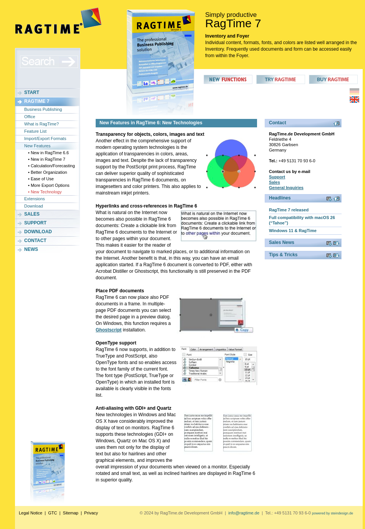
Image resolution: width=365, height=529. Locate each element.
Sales (32, 214)
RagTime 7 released (289, 210)
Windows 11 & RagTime (293, 230)
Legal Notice (30, 513)
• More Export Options (49, 185)
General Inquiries (286, 187)
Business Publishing (43, 109)
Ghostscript (108, 330)
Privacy (91, 513)
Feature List (35, 131)
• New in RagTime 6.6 (48, 152)
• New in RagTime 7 (46, 159)
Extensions (34, 198)
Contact (35, 240)
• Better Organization (47, 172)
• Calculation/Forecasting (51, 165)
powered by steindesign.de (332, 513)
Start (31, 92)
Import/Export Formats (45, 138)
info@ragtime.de (243, 513)
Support (35, 223)
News (31, 249)
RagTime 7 (36, 101)
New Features (37, 145)
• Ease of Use (41, 178)
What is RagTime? (41, 124)
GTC (52, 513)
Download (33, 206)
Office (29, 116)
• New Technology (44, 192)
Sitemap (70, 513)
